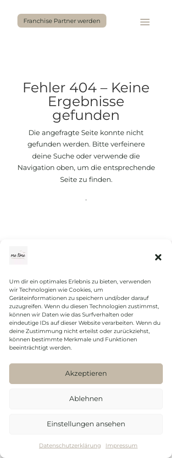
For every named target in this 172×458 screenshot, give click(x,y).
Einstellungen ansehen (86, 423)
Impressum (121, 445)
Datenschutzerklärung (70, 445)
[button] (158, 257)
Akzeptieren (86, 373)
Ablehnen (86, 398)
